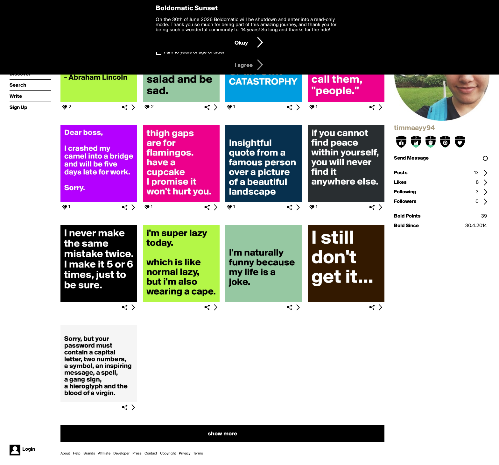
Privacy (184, 453)
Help (77, 453)
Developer (121, 453)
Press (137, 453)
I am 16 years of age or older (194, 52)
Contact (150, 453)
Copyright (168, 453)
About (65, 453)
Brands (89, 453)
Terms (198, 453)
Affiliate (104, 453)
